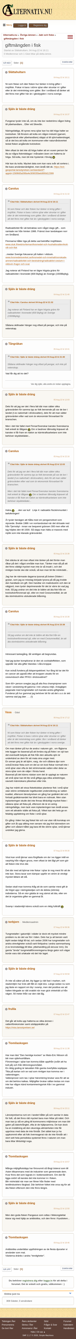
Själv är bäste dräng (21, 109)
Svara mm (67, 62)
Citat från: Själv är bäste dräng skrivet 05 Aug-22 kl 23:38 (37, 625)
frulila (12, 1008)
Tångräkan (15, 343)
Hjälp (33, 1332)
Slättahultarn (17, 72)
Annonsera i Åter (29, 1328)
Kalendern (68, 1325)
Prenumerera (8, 1325)
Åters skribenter (29, 1321)
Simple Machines (46, 1335)
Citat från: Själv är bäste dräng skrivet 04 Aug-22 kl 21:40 (37, 357)
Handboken (69, 1328)
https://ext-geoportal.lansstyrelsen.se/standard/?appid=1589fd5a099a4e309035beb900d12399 (35, 170)
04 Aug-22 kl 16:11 (61, 77)
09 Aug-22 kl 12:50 (61, 1208)
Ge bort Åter (7, 1328)
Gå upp (7, 1269)
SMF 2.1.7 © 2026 (30, 1335)
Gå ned (7, 63)
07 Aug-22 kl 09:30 (61, 851)
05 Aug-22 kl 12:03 (61, 400)
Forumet (67, 1321)
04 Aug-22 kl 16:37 (61, 114)
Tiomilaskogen (18, 1043)
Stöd (46, 1321)
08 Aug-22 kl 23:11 (61, 1108)
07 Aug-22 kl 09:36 (61, 927)
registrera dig (29, 1280)
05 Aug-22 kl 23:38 (61, 554)
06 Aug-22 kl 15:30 (61, 617)
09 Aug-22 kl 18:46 (61, 1243)
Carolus (13, 188)
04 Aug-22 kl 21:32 (61, 194)
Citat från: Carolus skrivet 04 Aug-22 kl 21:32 (31, 302)
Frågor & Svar (50, 1325)
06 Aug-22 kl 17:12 (61, 718)
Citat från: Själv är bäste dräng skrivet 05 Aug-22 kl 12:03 (37, 464)
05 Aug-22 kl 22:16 (61, 456)
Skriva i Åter (27, 1325)
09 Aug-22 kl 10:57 (61, 1162)
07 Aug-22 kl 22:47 (61, 1014)
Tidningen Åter (8, 1321)
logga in (47, 1280)
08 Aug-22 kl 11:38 (61, 1048)
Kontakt (47, 1328)
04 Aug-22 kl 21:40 (61, 294)
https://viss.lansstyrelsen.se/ (20, 1027)
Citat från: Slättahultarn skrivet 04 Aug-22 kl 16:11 (34, 202)
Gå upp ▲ (41, 1332)
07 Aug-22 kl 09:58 (61, 974)
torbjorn (13, 921)
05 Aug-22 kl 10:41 (61, 349)
